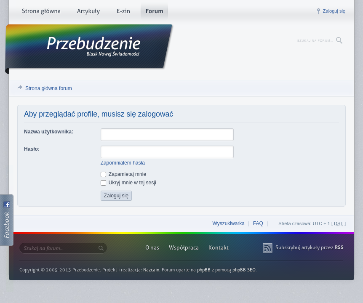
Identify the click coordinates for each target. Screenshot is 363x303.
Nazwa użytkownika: (48, 132)
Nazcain (151, 270)
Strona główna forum (48, 88)
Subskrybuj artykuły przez (309, 247)
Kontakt (218, 248)
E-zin (123, 12)
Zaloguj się (334, 10)
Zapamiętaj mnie (124, 174)
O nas (152, 248)
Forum (154, 12)
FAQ (258, 223)
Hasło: (32, 149)
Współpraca (184, 248)
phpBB (204, 270)
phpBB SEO (244, 270)
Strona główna (41, 12)
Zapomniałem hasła (123, 163)
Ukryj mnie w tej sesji (128, 183)
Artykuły (88, 12)
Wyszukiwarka (228, 223)
